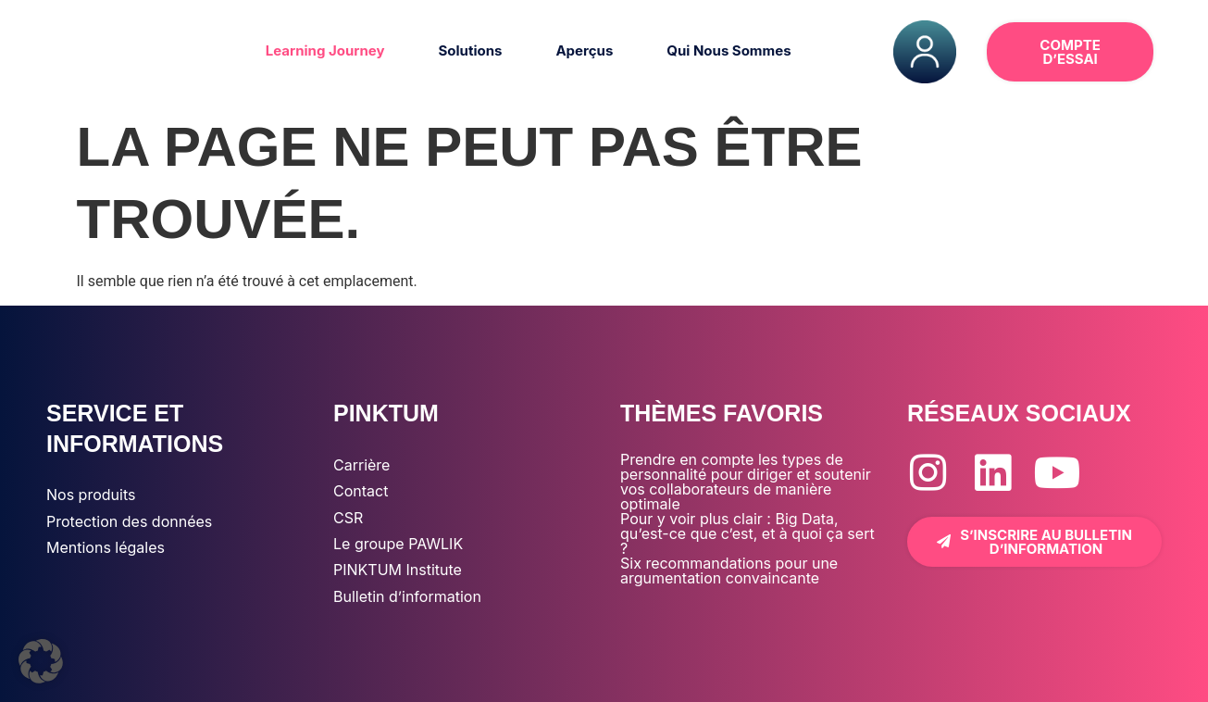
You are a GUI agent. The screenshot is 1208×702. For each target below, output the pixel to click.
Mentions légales (105, 547)
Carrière (361, 465)
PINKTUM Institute (397, 569)
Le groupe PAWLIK (398, 543)
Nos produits (90, 494)
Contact (360, 491)
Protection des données (129, 521)
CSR (348, 517)
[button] (40, 661)
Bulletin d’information (407, 596)
